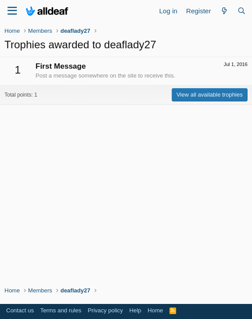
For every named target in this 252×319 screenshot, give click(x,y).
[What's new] (223, 11)
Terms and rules (60, 310)
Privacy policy (105, 310)
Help (136, 310)
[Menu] (12, 11)
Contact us (20, 310)
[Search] (241, 11)
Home (155, 310)
